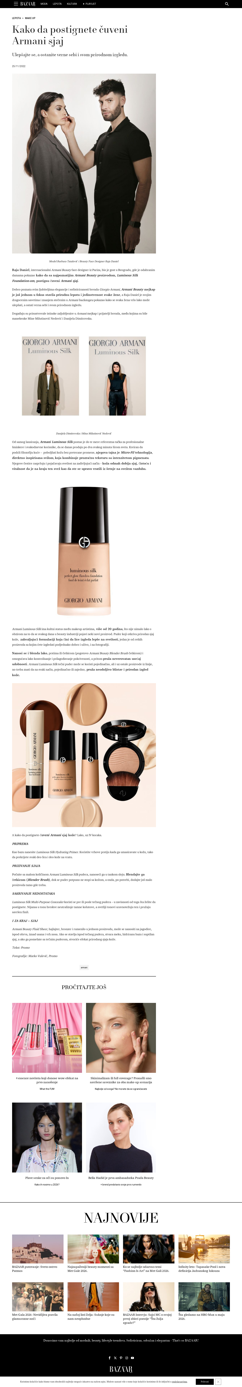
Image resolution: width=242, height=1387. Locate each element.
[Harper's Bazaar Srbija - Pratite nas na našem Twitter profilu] (115, 1357)
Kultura (72, 4)
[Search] (227, 4)
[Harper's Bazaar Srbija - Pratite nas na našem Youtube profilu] (132, 1357)
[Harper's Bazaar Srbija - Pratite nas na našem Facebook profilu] (109, 1357)
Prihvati (205, 1381)
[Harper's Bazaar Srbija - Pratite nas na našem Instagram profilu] (127, 1357)
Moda (44, 4)
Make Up (30, 18)
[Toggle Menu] (16, 4)
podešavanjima (179, 1381)
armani (84, 967)
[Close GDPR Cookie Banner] (218, 1382)
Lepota (57, 4)
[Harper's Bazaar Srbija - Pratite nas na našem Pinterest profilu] (121, 1357)
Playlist (91, 4)
